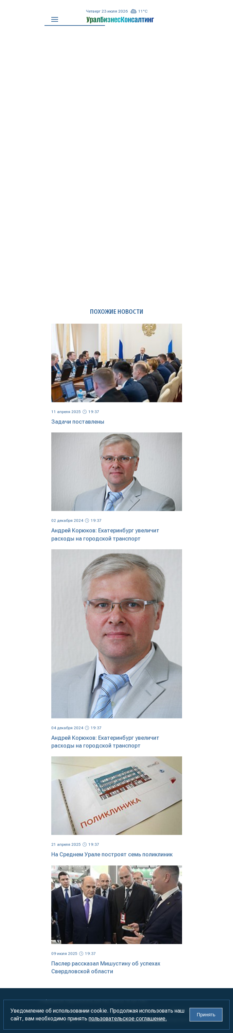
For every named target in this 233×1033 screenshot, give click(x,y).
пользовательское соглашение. (128, 1018)
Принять (206, 1014)
